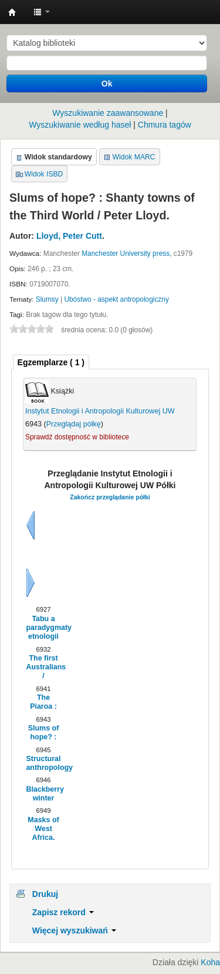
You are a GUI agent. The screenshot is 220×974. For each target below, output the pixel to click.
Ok (107, 83)
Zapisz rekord (63, 912)
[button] (42, 12)
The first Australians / (43, 667)
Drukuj (45, 894)
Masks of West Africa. (43, 829)
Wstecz (30, 525)
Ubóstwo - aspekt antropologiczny (116, 299)
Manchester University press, (126, 253)
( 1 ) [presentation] (51, 362)
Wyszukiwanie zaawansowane (107, 113)
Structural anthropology (43, 763)
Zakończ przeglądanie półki (110, 497)
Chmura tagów (164, 124)
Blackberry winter (43, 793)
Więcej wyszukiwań (74, 930)
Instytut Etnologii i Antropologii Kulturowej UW (12, 12)
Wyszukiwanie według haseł (80, 124)
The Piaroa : (43, 702)
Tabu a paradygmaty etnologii (43, 628)
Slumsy (47, 299)
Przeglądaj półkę (73, 424)
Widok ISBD (44, 174)
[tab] (51, 362)
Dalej (30, 583)
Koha (210, 962)
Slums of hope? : (43, 732)
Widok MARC (134, 157)
